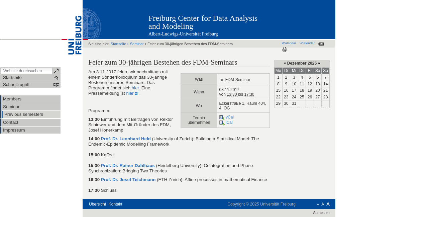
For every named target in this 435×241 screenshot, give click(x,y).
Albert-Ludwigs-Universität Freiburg (183, 33)
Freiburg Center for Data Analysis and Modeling (202, 22)
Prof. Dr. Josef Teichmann (128, 179)
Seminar (137, 44)
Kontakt (115, 204)
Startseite (118, 44)
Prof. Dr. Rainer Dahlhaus (128, 165)
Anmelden (321, 213)
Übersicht (97, 204)
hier (135, 87)
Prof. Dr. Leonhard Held (126, 138)
